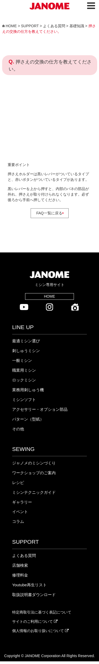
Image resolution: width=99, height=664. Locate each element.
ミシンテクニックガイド (34, 492)
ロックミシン (24, 380)
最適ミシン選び (26, 341)
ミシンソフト (24, 399)
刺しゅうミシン (26, 350)
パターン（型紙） (28, 419)
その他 (18, 429)
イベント (20, 511)
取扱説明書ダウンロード (34, 594)
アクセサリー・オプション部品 (40, 409)
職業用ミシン (24, 370)
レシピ (18, 482)
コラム (18, 521)
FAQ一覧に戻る (49, 213)
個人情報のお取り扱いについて (40, 631)
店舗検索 (20, 565)
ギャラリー (22, 502)
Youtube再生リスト (29, 585)
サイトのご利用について (35, 621)
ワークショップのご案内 (34, 473)
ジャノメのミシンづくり (34, 463)
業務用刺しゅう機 (28, 390)
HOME (49, 296)
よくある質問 (24, 555)
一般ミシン (22, 360)
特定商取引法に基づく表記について (41, 612)
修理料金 (20, 575)
